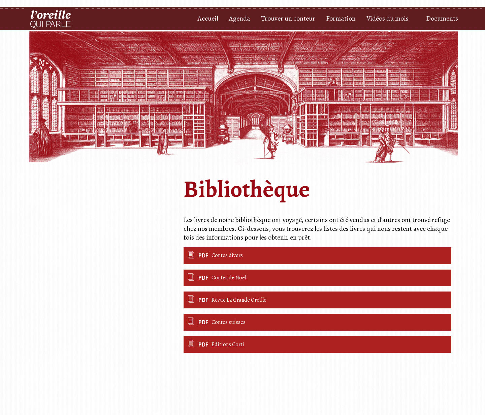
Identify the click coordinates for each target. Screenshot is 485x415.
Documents (442, 18)
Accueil (208, 18)
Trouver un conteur (288, 18)
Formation (341, 18)
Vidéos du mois (387, 18)
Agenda (239, 18)
